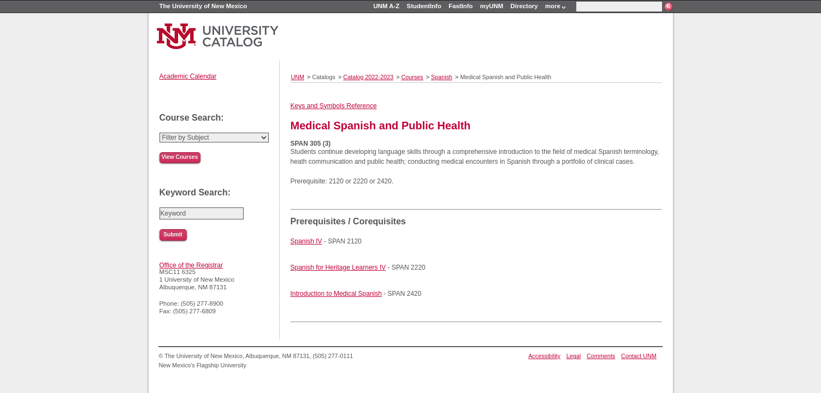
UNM (298, 77)
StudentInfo (424, 6)
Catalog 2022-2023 (368, 77)
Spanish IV (306, 241)
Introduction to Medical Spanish (336, 293)
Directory (524, 6)
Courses (412, 77)
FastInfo (460, 6)
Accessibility (544, 356)
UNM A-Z (387, 6)
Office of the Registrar (191, 265)
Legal (573, 356)
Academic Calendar (188, 76)
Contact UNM (639, 356)
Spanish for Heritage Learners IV (338, 267)
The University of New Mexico (203, 6)
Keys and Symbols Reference (334, 106)
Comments (601, 356)
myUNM (491, 6)
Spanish (441, 77)
